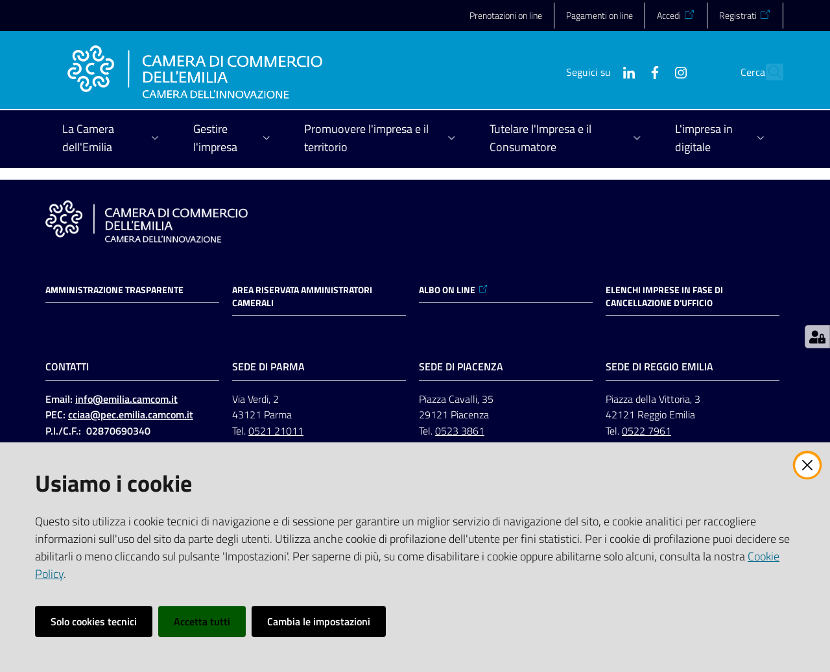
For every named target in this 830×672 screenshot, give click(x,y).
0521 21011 (275, 430)
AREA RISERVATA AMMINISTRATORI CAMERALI (302, 296)
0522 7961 (646, 430)
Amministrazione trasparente (114, 289)
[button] (767, 72)
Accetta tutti (202, 621)
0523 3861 (459, 430)
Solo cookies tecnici (94, 621)
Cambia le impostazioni (318, 621)
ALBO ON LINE (453, 289)
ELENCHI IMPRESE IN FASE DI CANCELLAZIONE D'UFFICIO (664, 296)
